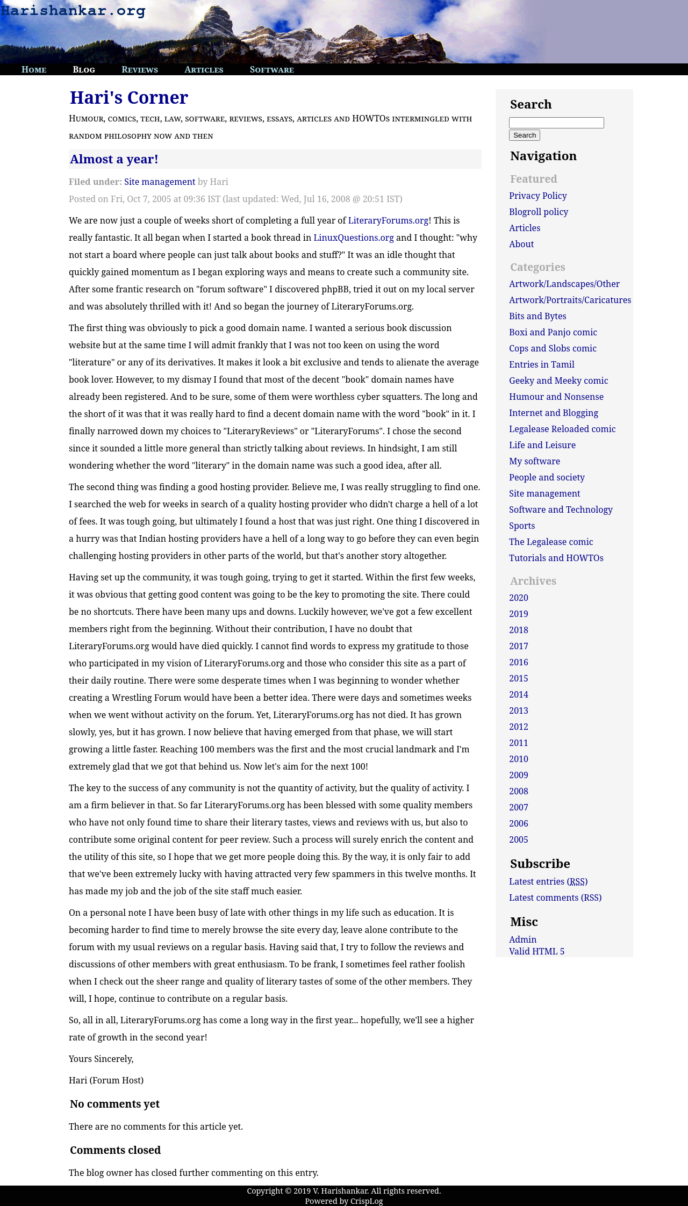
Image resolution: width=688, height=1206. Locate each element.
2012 (518, 727)
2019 (518, 614)
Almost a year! (114, 158)
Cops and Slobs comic (553, 348)
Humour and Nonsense (556, 397)
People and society (547, 477)
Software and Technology (561, 509)
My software (534, 461)
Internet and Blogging (553, 413)
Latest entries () (548, 881)
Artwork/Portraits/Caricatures (570, 300)
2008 (518, 791)
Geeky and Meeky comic (558, 380)
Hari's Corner (129, 97)
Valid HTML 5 (537, 951)
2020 (518, 598)
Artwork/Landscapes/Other (564, 284)
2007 (518, 807)
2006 (518, 823)
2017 (518, 646)
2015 (518, 678)
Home (34, 69)
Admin (522, 939)
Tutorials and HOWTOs (556, 558)
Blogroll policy (538, 212)
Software (272, 69)
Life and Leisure (542, 445)
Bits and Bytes (538, 316)
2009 (518, 775)
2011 (518, 743)
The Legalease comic (551, 542)
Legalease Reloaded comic (562, 429)
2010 (518, 759)
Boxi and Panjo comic (553, 332)
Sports (522, 526)
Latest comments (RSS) (555, 897)
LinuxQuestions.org (353, 237)
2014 (518, 694)
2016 (518, 662)
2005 (518, 839)
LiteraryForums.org (388, 220)
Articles (204, 69)
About (521, 244)
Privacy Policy (538, 196)
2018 (518, 630)
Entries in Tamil (542, 364)
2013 (518, 710)
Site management (159, 182)
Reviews (139, 69)
